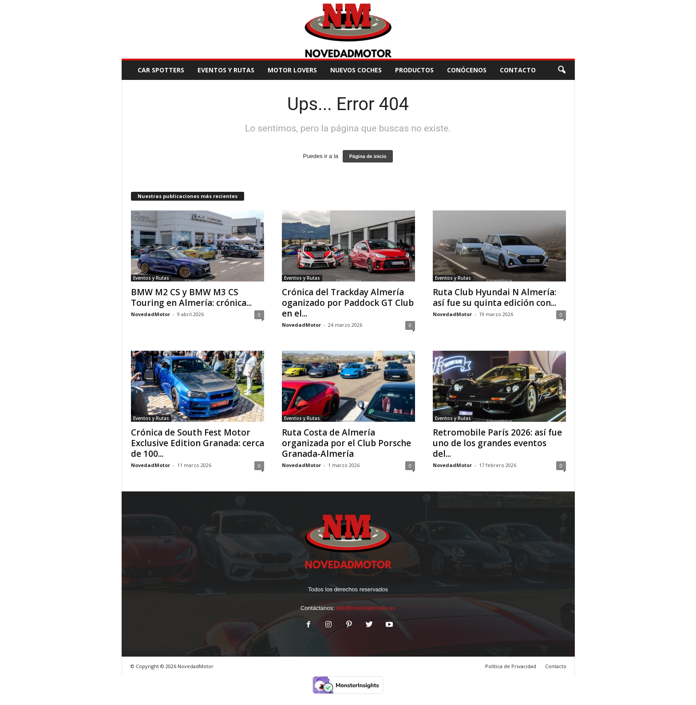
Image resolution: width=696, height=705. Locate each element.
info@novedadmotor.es (365, 608)
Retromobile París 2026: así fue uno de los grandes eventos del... (497, 443)
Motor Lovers (292, 70)
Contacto (555, 666)
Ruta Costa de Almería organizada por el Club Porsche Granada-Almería (346, 443)
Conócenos (466, 70)
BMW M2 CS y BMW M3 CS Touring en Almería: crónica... (191, 297)
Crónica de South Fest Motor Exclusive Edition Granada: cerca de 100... (197, 443)
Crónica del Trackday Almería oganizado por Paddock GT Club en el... (348, 302)
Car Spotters (161, 70)
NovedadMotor (150, 314)
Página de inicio (368, 156)
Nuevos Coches (356, 70)
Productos (414, 70)
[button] (561, 70)
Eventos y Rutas (226, 70)
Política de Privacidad (510, 666)
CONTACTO (518, 70)
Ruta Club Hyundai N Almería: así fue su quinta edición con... (494, 297)
